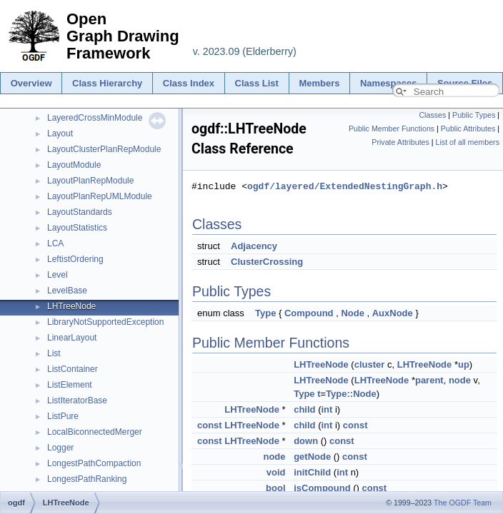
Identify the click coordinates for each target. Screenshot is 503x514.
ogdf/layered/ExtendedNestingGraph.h (344, 186)
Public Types (473, 115)
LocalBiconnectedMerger (94, 432)
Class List (257, 83)
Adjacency (254, 246)
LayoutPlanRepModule (90, 181)
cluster (369, 364)
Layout (60, 133)
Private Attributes (400, 142)
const (209, 425)
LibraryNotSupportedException (105, 322)
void (276, 472)
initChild (312, 472)
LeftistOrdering (75, 259)
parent (429, 380)
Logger (60, 448)
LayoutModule (74, 165)
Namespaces (388, 83)
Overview (31, 83)
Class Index (188, 83)
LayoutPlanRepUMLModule (99, 196)
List (54, 353)
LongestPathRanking (86, 479)
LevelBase (67, 291)
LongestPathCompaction (94, 463)
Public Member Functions (391, 128)
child (304, 409)
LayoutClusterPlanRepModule (104, 149)
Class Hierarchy (107, 83)
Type (265, 313)
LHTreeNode (71, 306)
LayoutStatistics (77, 228)
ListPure (63, 416)
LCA (55, 243)
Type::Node (351, 393)
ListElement (69, 385)
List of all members (467, 142)
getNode (312, 456)
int (326, 409)
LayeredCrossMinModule (94, 118)
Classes (432, 115)
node (460, 380)
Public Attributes (468, 128)
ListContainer (72, 369)
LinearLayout (71, 338)
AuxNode (392, 313)
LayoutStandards (79, 212)
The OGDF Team (463, 502)
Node (352, 313)
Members (319, 83)
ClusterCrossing (267, 261)
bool (275, 488)
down (306, 440)
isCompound (322, 488)
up (463, 364)
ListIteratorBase (77, 400)
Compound (309, 313)
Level (57, 275)
